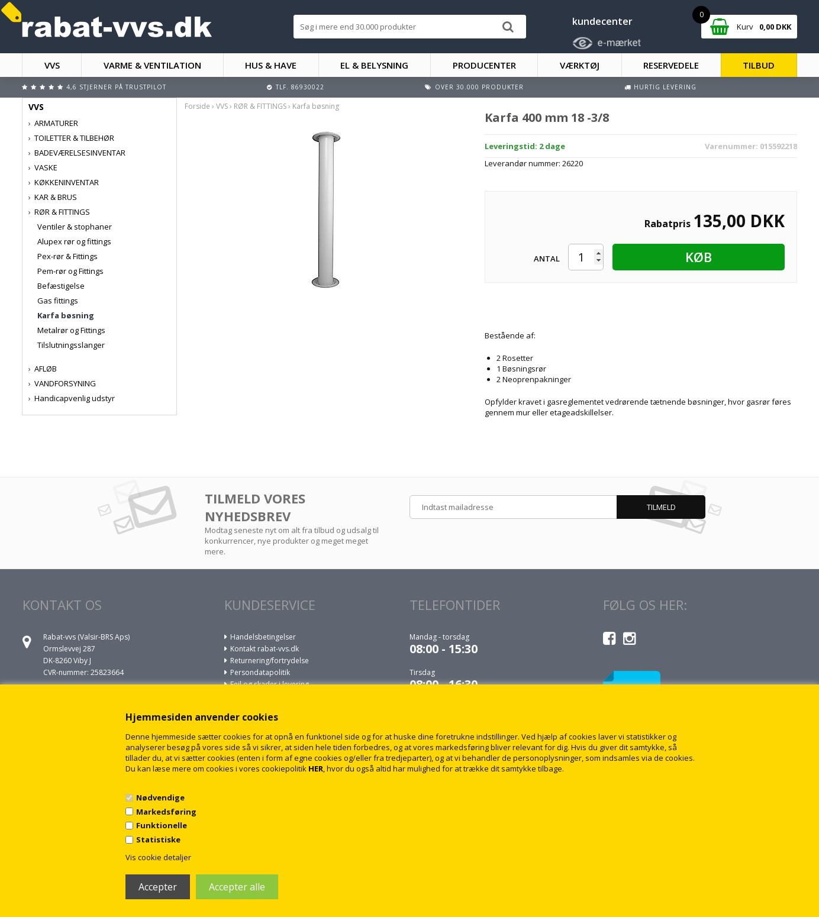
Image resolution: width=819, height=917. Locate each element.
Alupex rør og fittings (74, 241)
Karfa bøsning (65, 315)
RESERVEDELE (671, 65)
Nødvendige (160, 797)
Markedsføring (166, 811)
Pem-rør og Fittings (70, 271)
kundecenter (602, 21)
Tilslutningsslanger (71, 345)
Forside (197, 106)
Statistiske (158, 839)
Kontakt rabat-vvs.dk (264, 649)
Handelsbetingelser (263, 637)
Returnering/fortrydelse (269, 661)
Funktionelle (161, 825)
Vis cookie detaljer (158, 857)
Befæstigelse (61, 285)
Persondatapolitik (260, 672)
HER (315, 768)
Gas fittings (57, 300)
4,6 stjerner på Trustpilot (116, 87)
